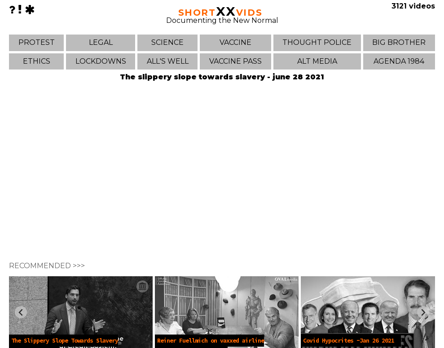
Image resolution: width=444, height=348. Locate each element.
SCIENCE (167, 42)
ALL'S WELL (168, 61)
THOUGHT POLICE (317, 42)
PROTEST (36, 42)
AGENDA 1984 (399, 61)
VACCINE (235, 42)
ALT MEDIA (317, 61)
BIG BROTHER (399, 42)
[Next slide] (423, 312)
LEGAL (101, 42)
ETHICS (36, 61)
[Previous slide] (21, 312)
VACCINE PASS (235, 61)
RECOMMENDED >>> (47, 265)
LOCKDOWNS (100, 61)
